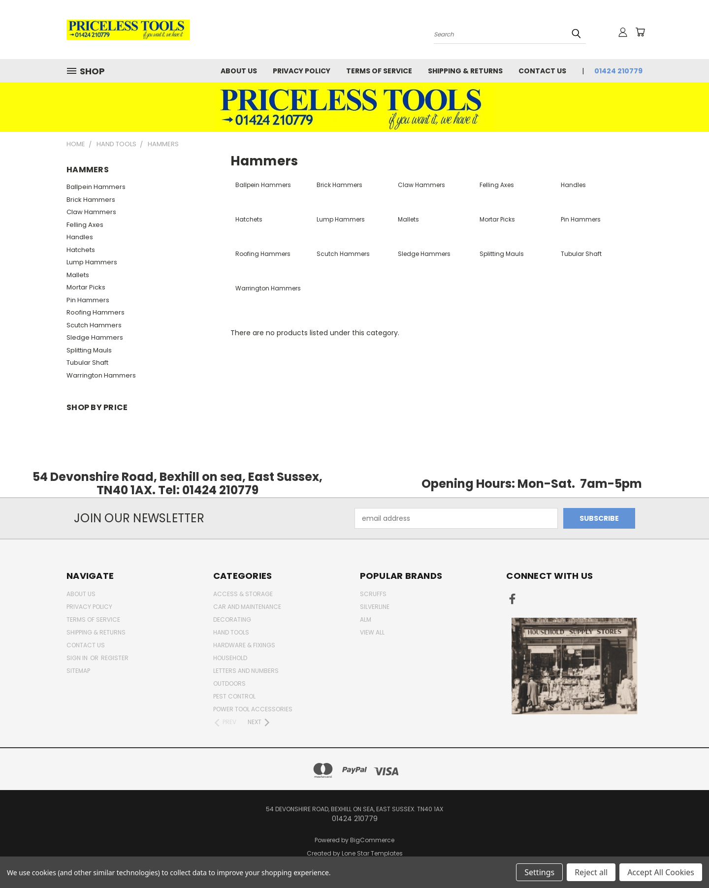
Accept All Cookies (660, 872)
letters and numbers (246, 670)
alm (365, 619)
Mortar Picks (85, 287)
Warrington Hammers (101, 375)
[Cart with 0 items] (640, 32)
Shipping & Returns (465, 71)
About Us (239, 71)
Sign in (77, 658)
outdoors (229, 683)
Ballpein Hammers (96, 186)
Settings (539, 872)
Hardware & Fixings (244, 645)
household (230, 658)
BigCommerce (372, 840)
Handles (79, 237)
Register (115, 658)
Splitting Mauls (89, 350)
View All (372, 632)
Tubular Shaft (87, 362)
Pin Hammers (87, 300)
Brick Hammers (90, 199)
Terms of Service (379, 71)
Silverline (374, 607)
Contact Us (542, 71)
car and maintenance (247, 607)
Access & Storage (243, 594)
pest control (234, 696)
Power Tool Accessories (252, 709)
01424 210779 (618, 71)
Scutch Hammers (94, 325)
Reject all (591, 872)
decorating (232, 619)
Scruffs (373, 594)
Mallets (77, 275)
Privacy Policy (301, 71)
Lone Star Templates (372, 853)
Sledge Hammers (94, 337)
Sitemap (78, 670)
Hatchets (80, 249)
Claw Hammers (91, 212)
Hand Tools (231, 632)
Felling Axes (84, 224)
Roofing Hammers (95, 312)
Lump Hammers (91, 262)
